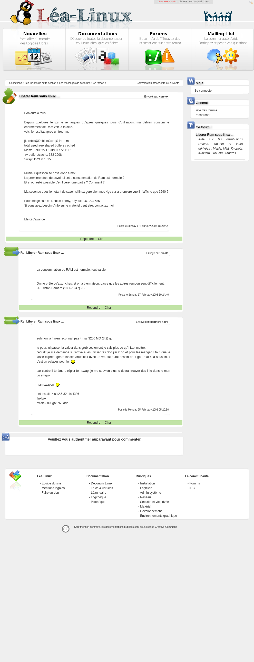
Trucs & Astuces (102, 488)
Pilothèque (98, 502)
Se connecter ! (204, 90)
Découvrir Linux (101, 483)
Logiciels (146, 488)
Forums (194, 483)
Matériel (145, 506)
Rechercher (202, 115)
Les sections (15, 83)
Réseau (145, 497)
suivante (174, 83)
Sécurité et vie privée (154, 502)
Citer (101, 239)
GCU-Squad (195, 1)
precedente (159, 83)
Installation (147, 483)
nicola (164, 253)
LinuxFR (183, 1)
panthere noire (159, 321)
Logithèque (98, 497)
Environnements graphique (158, 516)
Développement (151, 511)
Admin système (150, 492)
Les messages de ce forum (74, 83)
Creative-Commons (166, 526)
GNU (206, 1)
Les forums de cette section (40, 83)
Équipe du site (51, 483)
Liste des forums (205, 110)
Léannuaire (98, 492)
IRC (192, 488)
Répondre (87, 239)
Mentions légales (53, 488)
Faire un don (50, 492)
